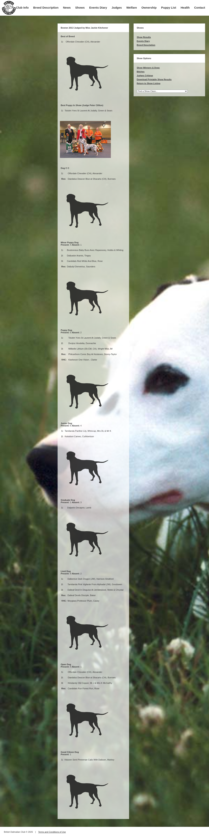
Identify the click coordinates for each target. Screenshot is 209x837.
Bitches (141, 71)
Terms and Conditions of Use (52, 832)
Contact (199, 7)
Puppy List (168, 7)
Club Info (22, 7)
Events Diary (98, 7)
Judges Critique (145, 75)
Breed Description (46, 7)
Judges (116, 7)
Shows (80, 7)
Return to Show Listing (148, 83)
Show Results (144, 37)
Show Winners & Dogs (148, 68)
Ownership (149, 7)
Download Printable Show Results (154, 79)
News (67, 7)
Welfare (131, 7)
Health (185, 7)
